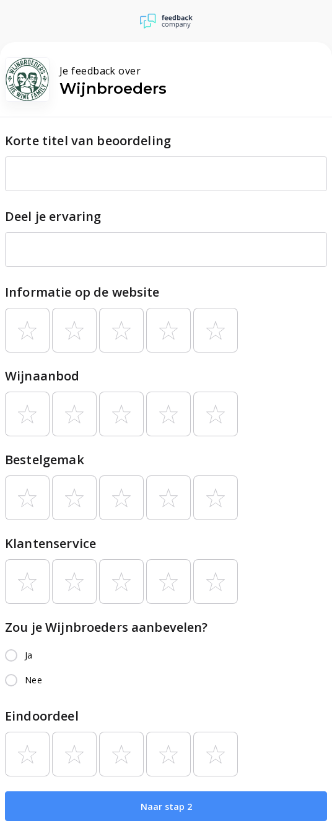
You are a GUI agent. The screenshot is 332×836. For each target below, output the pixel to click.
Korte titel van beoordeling (88, 140)
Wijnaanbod (42, 375)
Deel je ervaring (53, 216)
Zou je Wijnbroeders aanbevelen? (106, 627)
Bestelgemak (44, 459)
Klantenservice (50, 543)
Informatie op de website (82, 292)
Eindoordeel (42, 716)
